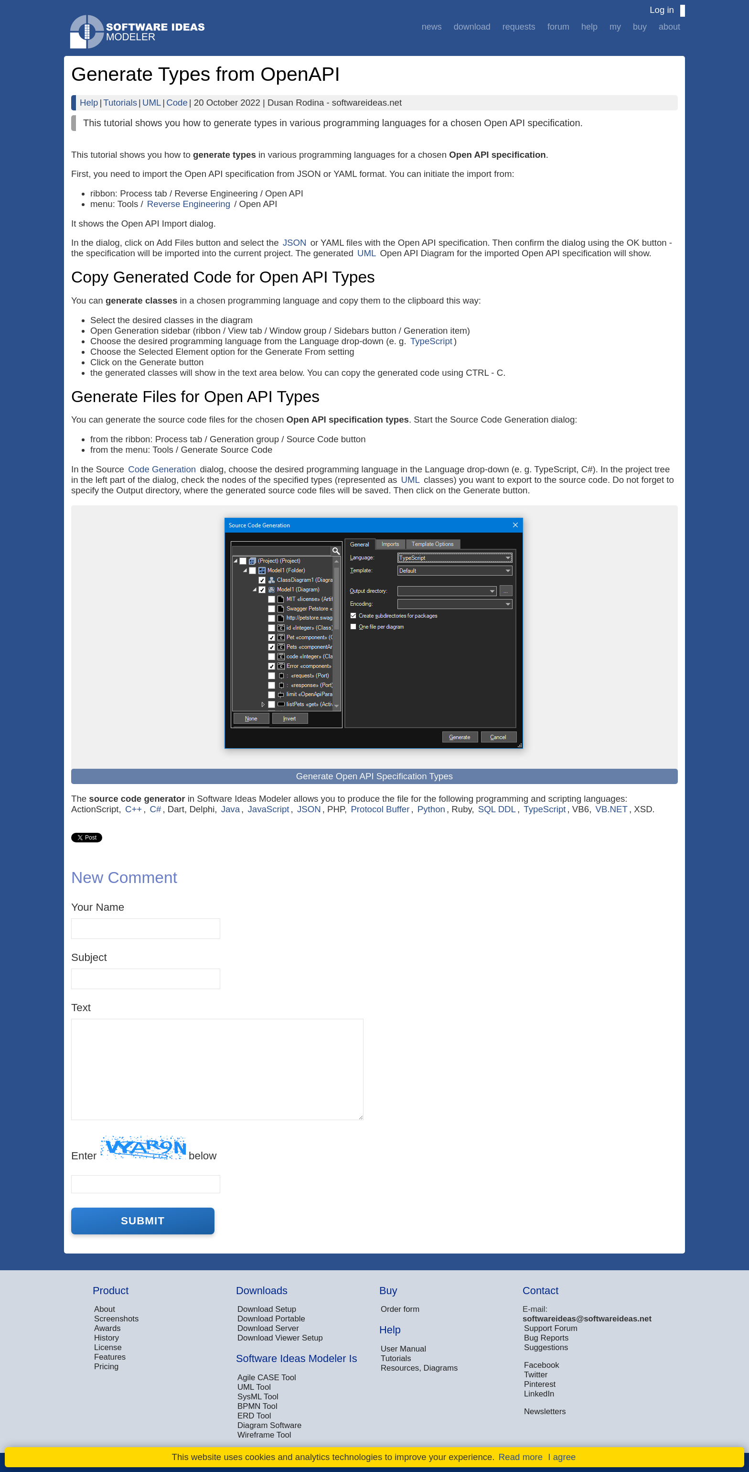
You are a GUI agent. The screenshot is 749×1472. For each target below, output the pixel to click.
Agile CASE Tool (266, 1377)
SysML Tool (257, 1396)
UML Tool (254, 1387)
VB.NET (612, 809)
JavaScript (268, 809)
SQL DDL (497, 809)
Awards (107, 1328)
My (615, 27)
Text (81, 1008)
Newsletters (545, 1411)
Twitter (535, 1374)
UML (151, 103)
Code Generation (162, 469)
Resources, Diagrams (419, 1368)
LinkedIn (539, 1393)
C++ (133, 809)
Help (589, 27)
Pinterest (540, 1384)
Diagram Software (269, 1425)
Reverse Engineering (188, 204)
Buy (640, 27)
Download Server (268, 1328)
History (106, 1337)
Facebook (541, 1365)
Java (230, 809)
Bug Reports (546, 1337)
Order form (400, 1309)
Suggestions (546, 1347)
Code (177, 103)
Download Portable (271, 1318)
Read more (521, 1457)
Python (431, 809)
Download (472, 27)
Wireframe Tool (264, 1434)
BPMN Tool (257, 1406)
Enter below (143, 1148)
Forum (558, 27)
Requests (519, 27)
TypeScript (431, 341)
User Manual (403, 1348)
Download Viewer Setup (280, 1337)
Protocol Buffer (380, 809)
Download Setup (266, 1309)
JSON (295, 243)
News (432, 27)
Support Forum (551, 1328)
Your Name (97, 907)
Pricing (106, 1366)
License (108, 1347)
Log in (662, 10)
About (669, 27)
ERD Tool (254, 1415)
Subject (89, 957)
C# (155, 809)
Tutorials (120, 103)
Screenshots (116, 1318)
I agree (562, 1457)
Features (110, 1357)
